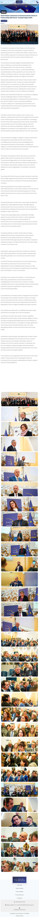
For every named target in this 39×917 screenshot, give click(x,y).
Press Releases (19, 895)
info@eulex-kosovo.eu (20, 909)
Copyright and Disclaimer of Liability (19, 913)
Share (2, 23)
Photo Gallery (19, 891)
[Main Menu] (2, 2)
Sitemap (19, 885)
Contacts (19, 898)
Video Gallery (19, 888)
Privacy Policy (19, 916)
